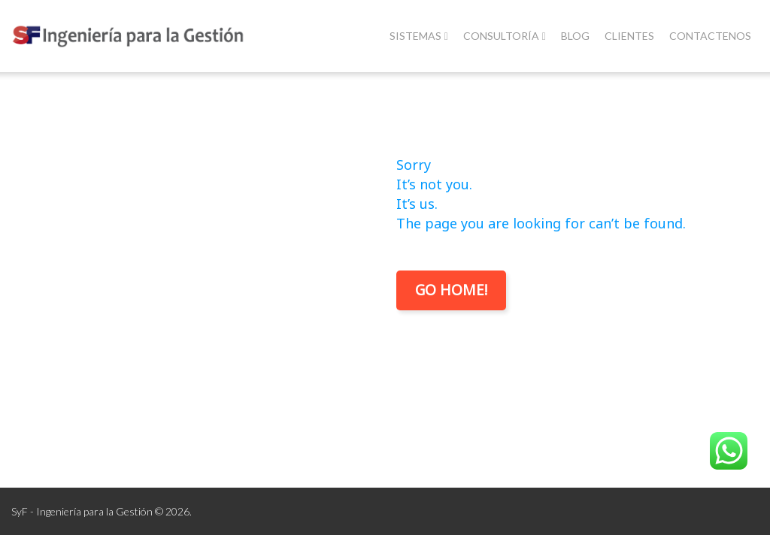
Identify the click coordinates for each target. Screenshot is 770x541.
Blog (575, 35)
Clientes (629, 35)
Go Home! (451, 290)
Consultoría (504, 35)
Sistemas (419, 35)
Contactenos (710, 35)
